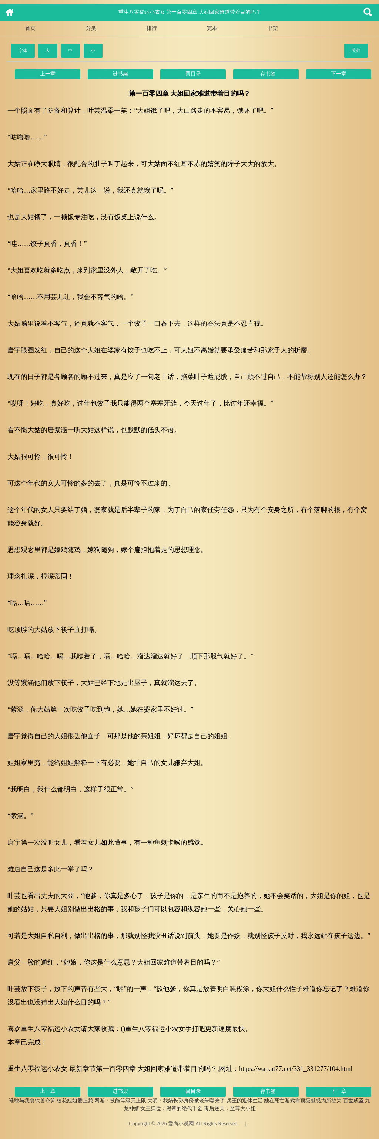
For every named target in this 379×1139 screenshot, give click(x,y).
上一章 (48, 74)
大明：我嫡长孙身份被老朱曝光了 (186, 1101)
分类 (91, 28)
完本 (212, 28)
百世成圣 (353, 1101)
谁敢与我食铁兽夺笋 (32, 1101)
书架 (273, 28)
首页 (30, 28)
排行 (152, 28)
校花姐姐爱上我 (75, 1101)
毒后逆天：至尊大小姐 (230, 1108)
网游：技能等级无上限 (120, 1101)
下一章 (338, 74)
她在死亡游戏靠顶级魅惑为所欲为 (303, 1101)
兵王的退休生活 (245, 1101)
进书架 (120, 74)
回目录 (193, 74)
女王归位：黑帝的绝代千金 (171, 1108)
